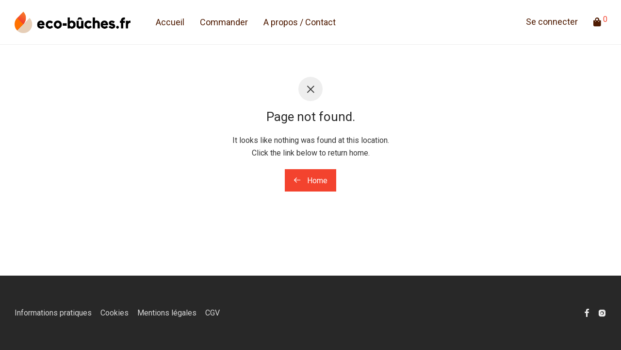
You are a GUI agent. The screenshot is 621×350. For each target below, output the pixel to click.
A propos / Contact (299, 22)
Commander (224, 22)
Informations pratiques (53, 312)
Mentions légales (166, 312)
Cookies (114, 312)
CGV (212, 312)
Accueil (170, 22)
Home (310, 180)
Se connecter (552, 22)
